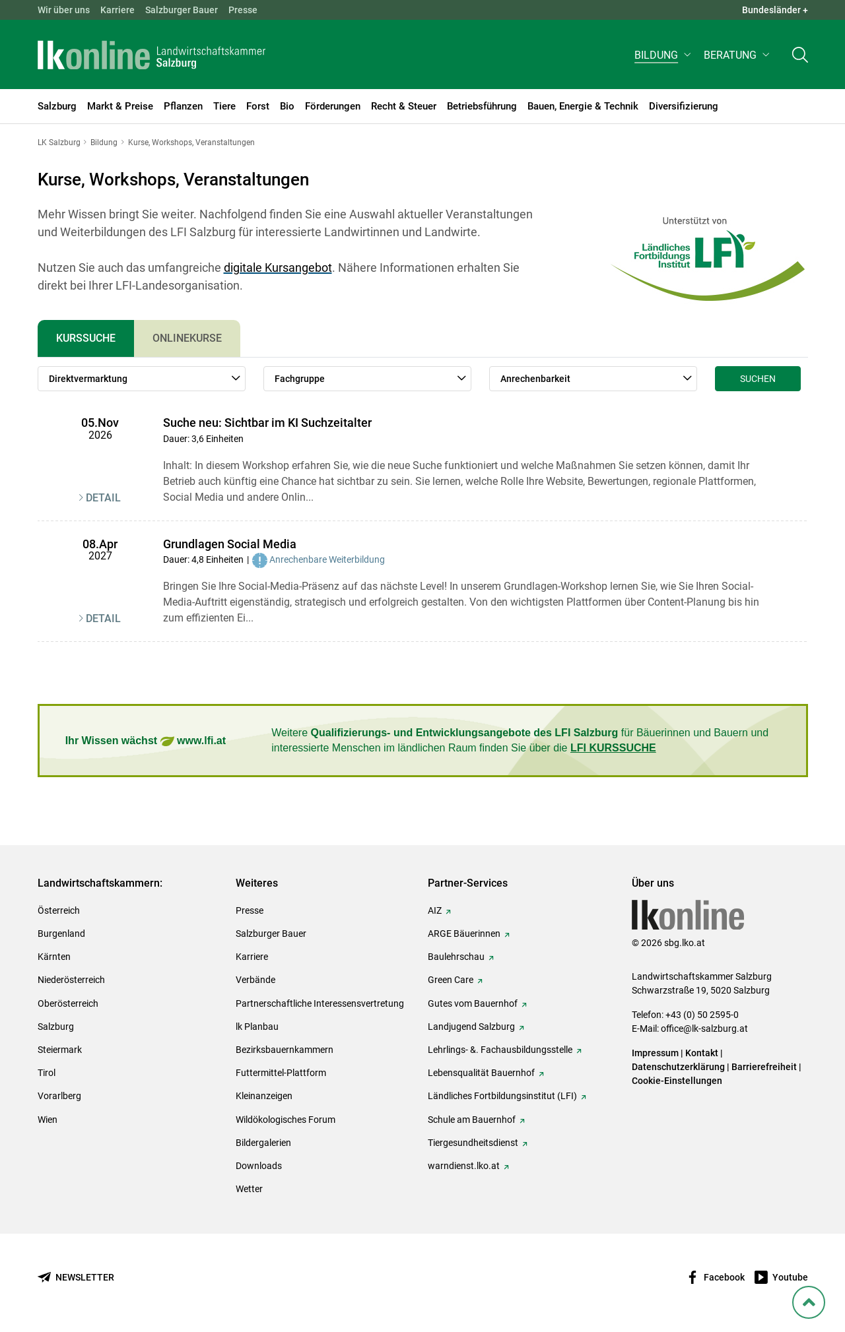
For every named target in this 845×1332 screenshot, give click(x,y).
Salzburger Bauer (181, 10)
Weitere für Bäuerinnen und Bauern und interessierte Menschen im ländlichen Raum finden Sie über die (519, 740)
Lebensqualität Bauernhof (481, 1072)
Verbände (255, 979)
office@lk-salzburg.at (704, 1028)
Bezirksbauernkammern (284, 1049)
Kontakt (701, 1053)
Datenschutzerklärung (679, 1067)
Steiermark (60, 1049)
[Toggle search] (800, 57)
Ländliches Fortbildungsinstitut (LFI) (502, 1096)
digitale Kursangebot (278, 267)
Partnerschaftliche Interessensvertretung (320, 1003)
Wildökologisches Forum (285, 1119)
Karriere (117, 10)
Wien (47, 1119)
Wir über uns (64, 10)
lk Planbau (257, 1026)
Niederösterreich (71, 979)
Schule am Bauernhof (472, 1119)
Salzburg (56, 1026)
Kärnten (54, 956)
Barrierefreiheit (764, 1067)
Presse (242, 10)
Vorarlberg (59, 1096)
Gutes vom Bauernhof (473, 1003)
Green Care (450, 979)
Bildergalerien (263, 1142)
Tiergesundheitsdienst (473, 1142)
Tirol (46, 1072)
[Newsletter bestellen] (76, 1277)
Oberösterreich (68, 1003)
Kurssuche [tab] (86, 338)
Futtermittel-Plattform (281, 1072)
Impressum (655, 1053)
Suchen (758, 378)
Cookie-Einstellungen (677, 1080)
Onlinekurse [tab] (187, 338)
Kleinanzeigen (264, 1096)
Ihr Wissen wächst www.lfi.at (145, 741)
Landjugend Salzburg (471, 1026)
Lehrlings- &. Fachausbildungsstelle (500, 1049)
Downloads (259, 1165)
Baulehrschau (456, 956)
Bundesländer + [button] (775, 10)
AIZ (435, 910)
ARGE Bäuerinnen (464, 933)
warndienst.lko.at (464, 1165)
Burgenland (61, 933)
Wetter (249, 1189)
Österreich (59, 910)
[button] (663, 57)
